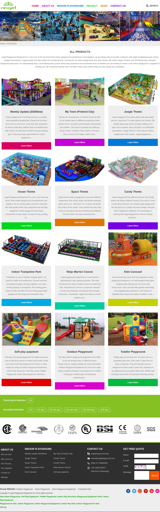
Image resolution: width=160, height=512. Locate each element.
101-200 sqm (72, 410)
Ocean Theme (26, 191)
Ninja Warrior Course (80, 271)
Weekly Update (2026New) (26, 111)
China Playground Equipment (64, 489)
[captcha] (150, 467)
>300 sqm (104, 410)
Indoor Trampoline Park (26, 271)
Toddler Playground (133, 351)
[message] (141, 475)
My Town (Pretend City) (79, 111)
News (104, 6)
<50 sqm (41, 410)
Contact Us (118, 6)
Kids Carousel (133, 271)
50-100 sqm (55, 410)
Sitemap (4, 477)
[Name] (146, 456)
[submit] (154, 475)
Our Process (6, 464)
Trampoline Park (84, 489)
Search (153, 6)
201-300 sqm (89, 410)
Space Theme (79, 191)
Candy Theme (133, 191)
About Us (48, 6)
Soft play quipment (26, 351)
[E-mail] (146, 461)
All (30, 400)
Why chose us (6, 459)
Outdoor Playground (79, 351)
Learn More (26, 146)
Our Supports (6, 468)
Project (92, 6)
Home (35, 6)
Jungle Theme (133, 111)
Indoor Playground (70, 6)
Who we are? (6, 454)
